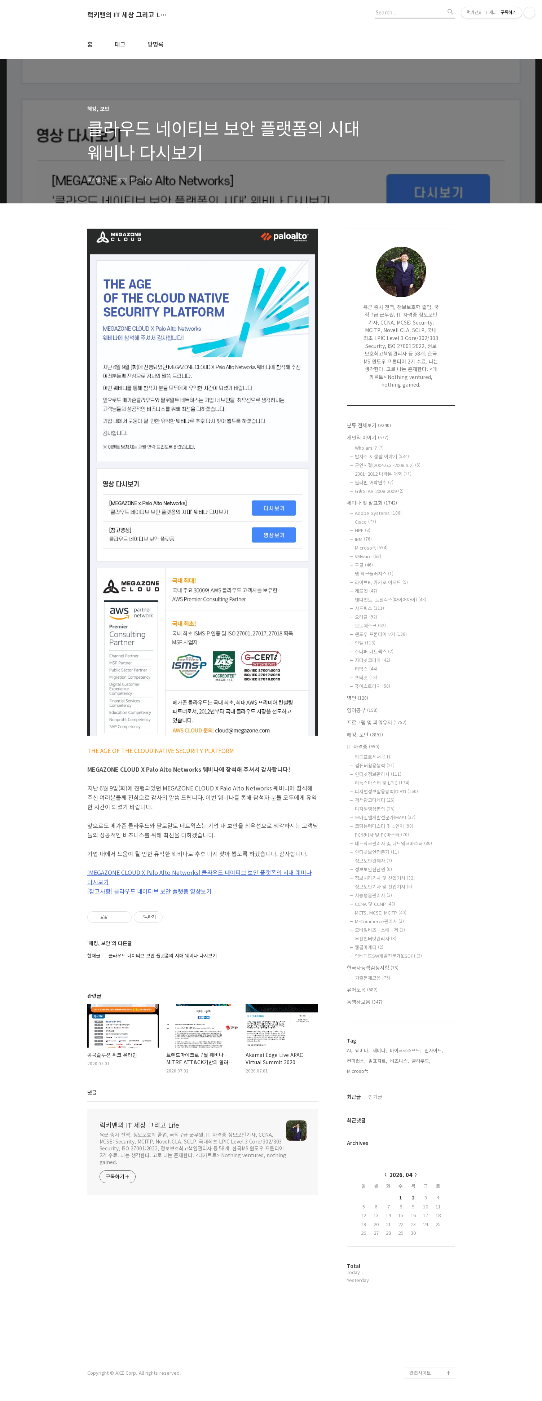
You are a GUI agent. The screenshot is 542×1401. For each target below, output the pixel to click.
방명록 (155, 44)
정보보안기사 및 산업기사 (383, 886)
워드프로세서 (372, 756)
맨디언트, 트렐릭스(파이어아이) (390, 599)
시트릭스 (369, 608)
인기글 (375, 1096)
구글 (364, 564)
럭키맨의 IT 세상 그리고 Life (127, 15)
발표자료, (378, 1060)
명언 (357, 697)
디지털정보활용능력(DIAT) (386, 791)
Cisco (365, 521)
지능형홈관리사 (373, 895)
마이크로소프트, (406, 1050)
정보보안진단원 (373, 869)
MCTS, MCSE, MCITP (380, 912)
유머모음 (362, 989)
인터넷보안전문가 (377, 852)
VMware (368, 556)
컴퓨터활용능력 (375, 765)
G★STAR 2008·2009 (379, 491)
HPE (362, 530)
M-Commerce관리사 (379, 921)
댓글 (92, 1092)
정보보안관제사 (373, 860)
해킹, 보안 (365, 734)
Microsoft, (358, 1070)
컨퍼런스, (356, 1060)
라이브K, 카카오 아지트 (381, 582)
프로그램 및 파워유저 (376, 722)
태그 (120, 44)
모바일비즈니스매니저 (380, 929)
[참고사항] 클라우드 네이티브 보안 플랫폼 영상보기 (149, 891)
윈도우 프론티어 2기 (381, 634)
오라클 (366, 616)
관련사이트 (420, 1372)
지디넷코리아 (372, 660)
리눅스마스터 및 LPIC (382, 782)
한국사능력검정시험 (372, 967)
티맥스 (366, 668)
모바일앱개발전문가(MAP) (385, 817)
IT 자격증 (363, 746)
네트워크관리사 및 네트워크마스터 (393, 843)
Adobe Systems (378, 513)
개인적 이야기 (367, 437)
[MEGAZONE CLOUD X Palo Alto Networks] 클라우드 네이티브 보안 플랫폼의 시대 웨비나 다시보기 (199, 877)
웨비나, (362, 1050)
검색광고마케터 (375, 800)
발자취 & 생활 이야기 (382, 456)
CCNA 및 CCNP (375, 903)
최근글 (354, 1096)
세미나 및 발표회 (372, 502)
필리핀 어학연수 (374, 482)
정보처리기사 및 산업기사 (385, 877)
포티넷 (366, 677)
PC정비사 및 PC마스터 (382, 834)
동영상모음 (364, 1001)
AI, (349, 1050)
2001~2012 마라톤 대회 (383, 473)
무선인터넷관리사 (375, 938)
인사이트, (433, 1050)
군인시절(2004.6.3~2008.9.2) (387, 465)
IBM (363, 539)
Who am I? (369, 447)
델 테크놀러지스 (374, 573)
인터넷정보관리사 (378, 774)
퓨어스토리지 (372, 686)
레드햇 (366, 590)
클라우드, (421, 1060)
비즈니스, (399, 1060)
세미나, (380, 1050)
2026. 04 (400, 1174)
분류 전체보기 (369, 425)
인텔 (365, 642)
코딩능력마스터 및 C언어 (384, 826)
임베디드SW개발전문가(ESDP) (388, 955)
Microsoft (371, 547)
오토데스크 (370, 625)
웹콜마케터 (369, 947)
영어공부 (362, 710)
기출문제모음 (372, 977)
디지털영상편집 (375, 808)
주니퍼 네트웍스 (374, 651)
